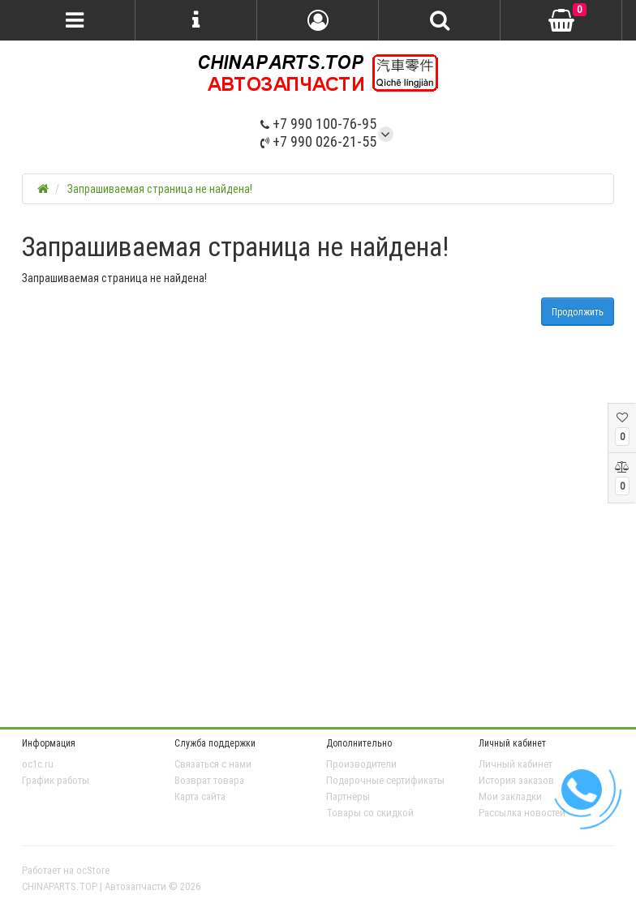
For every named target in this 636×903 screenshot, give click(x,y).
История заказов (516, 780)
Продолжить (578, 312)
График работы (55, 780)
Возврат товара (209, 780)
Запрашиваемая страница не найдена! (159, 189)
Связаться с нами (212, 764)
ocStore (93, 870)
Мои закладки (510, 796)
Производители (361, 764)
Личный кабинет (515, 764)
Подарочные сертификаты (385, 780)
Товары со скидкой (370, 813)
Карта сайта (200, 796)
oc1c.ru (38, 764)
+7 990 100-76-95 (318, 123)
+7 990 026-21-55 (318, 141)
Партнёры (348, 796)
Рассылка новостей (522, 813)
